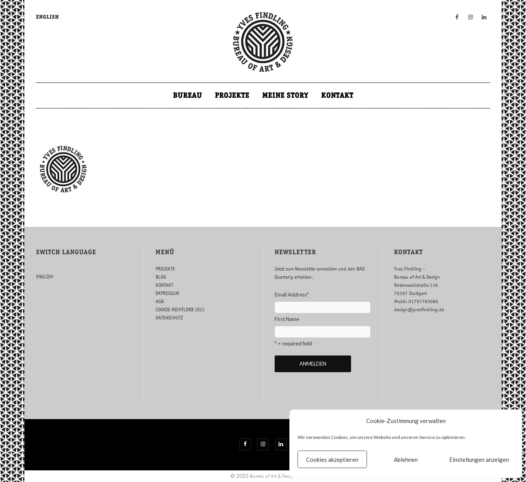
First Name (287, 319)
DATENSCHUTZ (169, 318)
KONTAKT (337, 95)
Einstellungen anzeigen (479, 459)
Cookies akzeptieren (332, 459)
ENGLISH (47, 17)
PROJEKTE (232, 95)
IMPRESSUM (167, 293)
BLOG (161, 277)
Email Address (292, 294)
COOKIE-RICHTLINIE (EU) (180, 309)
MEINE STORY (285, 95)
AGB (160, 301)
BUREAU (187, 95)
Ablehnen (406, 459)
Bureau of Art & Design (273, 476)
